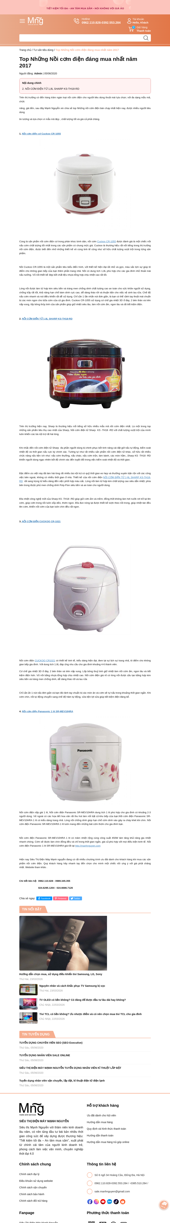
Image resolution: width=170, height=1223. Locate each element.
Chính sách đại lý (29, 1174)
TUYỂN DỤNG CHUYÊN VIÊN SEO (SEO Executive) (51, 1042)
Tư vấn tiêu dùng (43, 49)
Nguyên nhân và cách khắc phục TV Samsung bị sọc (72, 985)
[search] (146, 38)
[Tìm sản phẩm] (85, 38)
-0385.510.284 (138, 1183)
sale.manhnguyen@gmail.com (112, 1191)
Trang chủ (25, 49)
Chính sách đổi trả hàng (33, 1200)
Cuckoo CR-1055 (106, 241)
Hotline (97, 21)
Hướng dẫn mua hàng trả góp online (108, 1142)
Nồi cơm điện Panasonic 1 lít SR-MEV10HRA (47, 711)
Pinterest (60, 898)
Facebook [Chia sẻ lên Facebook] (44, 898)
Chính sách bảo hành (31, 1194)
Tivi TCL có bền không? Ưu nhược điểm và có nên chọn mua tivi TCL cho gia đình (90, 1014)
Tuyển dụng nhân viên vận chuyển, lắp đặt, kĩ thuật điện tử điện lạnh (62, 1080)
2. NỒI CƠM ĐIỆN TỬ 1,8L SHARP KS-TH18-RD (50, 88)
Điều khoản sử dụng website (36, 1180)
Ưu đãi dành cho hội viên (101, 1115)
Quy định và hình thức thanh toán (106, 1128)
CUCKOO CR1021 (45, 660)
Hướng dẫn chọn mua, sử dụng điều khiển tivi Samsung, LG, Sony (60, 974)
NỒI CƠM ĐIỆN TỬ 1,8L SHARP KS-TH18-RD (47, 318)
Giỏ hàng (140, 29)
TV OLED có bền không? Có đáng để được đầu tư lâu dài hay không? (82, 999)
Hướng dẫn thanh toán (100, 1135)
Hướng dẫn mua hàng (100, 1122)
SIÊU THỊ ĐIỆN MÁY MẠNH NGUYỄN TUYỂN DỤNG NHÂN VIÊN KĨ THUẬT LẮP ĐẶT (70, 1067)
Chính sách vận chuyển (33, 1187)
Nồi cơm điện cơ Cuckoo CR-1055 (41, 133)
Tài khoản (137, 21)
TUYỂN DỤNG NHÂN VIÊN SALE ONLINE (44, 1055)
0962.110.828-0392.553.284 (111, 1183)
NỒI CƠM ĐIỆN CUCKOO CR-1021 (41, 521)
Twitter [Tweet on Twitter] (75, 898)
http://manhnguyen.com (87, 845)
